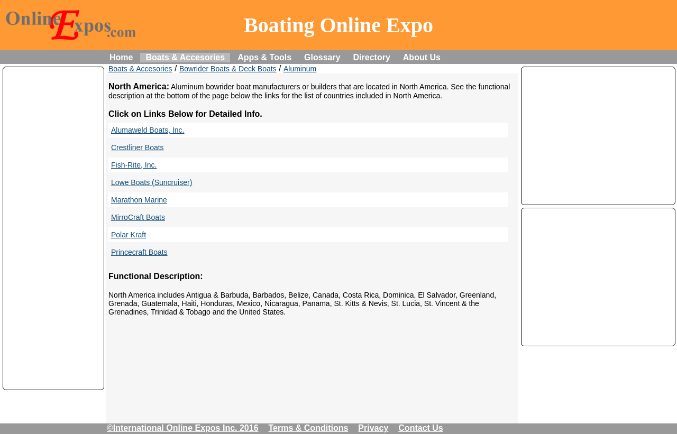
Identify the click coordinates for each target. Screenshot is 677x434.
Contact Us (420, 427)
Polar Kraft (128, 234)
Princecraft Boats (139, 252)
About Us (422, 57)
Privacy (373, 427)
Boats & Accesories (185, 57)
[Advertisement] (53, 228)
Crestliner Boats (137, 147)
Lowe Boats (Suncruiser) (151, 182)
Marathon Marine (139, 200)
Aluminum (299, 68)
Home (121, 57)
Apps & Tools (264, 57)
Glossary (322, 57)
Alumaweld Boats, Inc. (148, 130)
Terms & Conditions (309, 427)
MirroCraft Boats (138, 217)
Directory (371, 57)
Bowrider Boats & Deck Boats (228, 68)
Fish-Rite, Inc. (134, 165)
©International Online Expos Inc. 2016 (183, 427)
